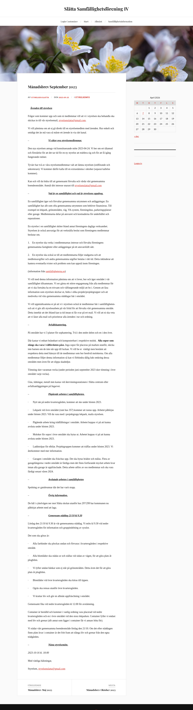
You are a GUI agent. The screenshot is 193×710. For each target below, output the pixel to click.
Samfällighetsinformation (120, 21)
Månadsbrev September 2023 (69, 86)
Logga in (138, 163)
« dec (136, 136)
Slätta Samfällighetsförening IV (96, 8)
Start (86, 21)
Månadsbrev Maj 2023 (40, 689)
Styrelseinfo (85, 97)
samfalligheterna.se (55, 271)
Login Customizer (69, 21)
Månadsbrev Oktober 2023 (100, 689)
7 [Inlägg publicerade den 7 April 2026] (143, 113)
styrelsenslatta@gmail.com (72, 120)
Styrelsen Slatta (41, 97)
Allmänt (98, 21)
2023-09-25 (66, 97)
